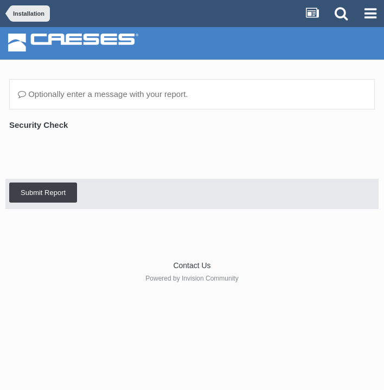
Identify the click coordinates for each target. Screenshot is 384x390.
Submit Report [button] (43, 150)
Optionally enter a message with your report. (103, 94)
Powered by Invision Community (191, 278)
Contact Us (191, 265)
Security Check (38, 124)
